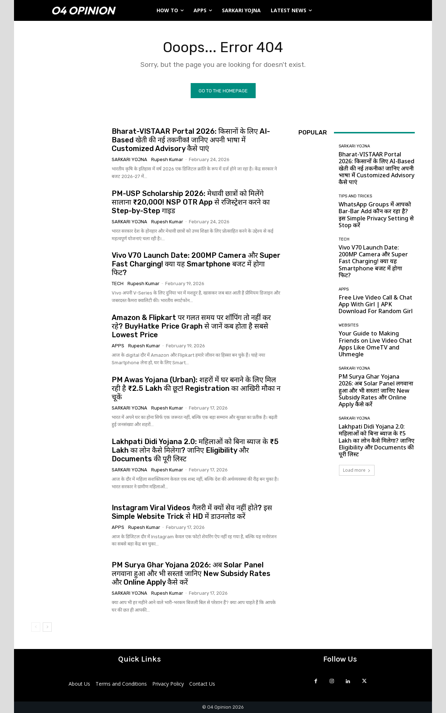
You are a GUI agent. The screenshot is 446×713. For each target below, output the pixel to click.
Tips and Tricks (355, 196)
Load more (357, 470)
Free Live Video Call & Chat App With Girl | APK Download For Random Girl (376, 304)
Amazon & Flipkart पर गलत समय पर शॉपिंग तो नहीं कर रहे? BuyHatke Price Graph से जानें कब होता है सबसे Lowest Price (191, 326)
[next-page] (47, 627)
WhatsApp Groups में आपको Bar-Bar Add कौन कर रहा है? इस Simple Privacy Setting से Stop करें (376, 215)
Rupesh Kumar (167, 160)
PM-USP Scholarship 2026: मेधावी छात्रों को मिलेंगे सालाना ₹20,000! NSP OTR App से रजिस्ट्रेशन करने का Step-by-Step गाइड (191, 202)
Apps (118, 346)
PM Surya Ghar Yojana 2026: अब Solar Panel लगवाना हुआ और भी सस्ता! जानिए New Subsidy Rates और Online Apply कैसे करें (191, 574)
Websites (348, 326)
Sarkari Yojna (129, 159)
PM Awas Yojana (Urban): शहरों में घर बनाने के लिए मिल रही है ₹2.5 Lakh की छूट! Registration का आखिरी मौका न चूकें (196, 388)
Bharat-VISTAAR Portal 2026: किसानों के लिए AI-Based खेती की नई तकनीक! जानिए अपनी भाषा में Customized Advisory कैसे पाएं (191, 140)
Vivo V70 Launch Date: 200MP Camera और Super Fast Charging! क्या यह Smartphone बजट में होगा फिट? (196, 264)
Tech (118, 284)
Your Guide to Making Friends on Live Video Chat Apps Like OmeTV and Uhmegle (375, 344)
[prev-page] (35, 627)
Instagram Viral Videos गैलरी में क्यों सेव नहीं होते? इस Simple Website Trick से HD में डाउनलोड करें (192, 512)
